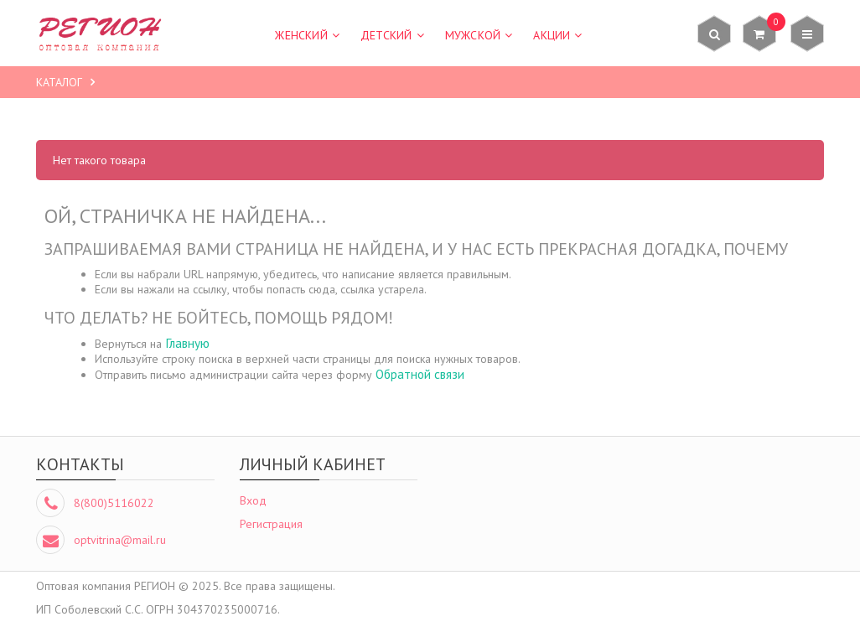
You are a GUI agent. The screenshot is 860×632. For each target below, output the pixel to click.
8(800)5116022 (114, 502)
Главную (187, 342)
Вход (253, 500)
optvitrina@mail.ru (120, 539)
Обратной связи (420, 373)
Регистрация (271, 523)
